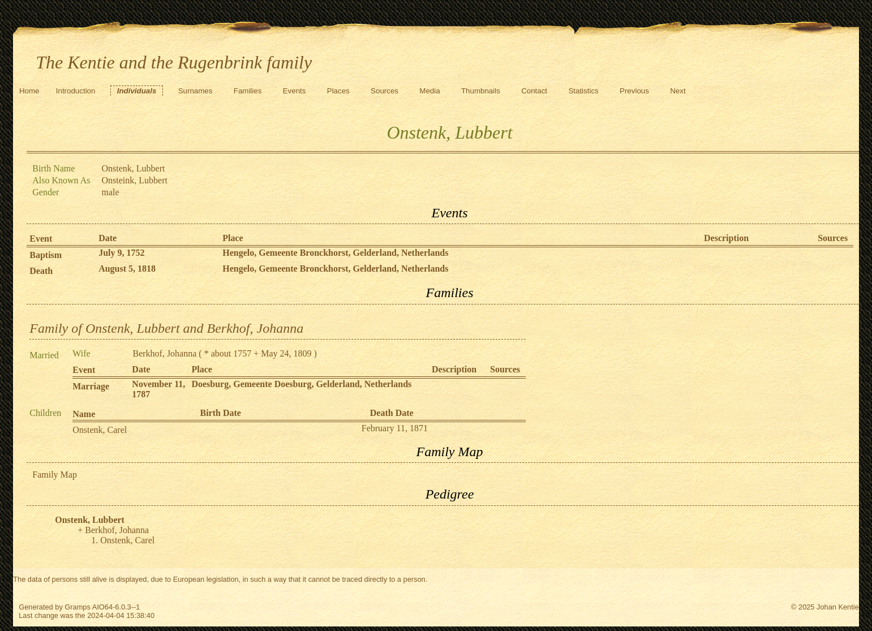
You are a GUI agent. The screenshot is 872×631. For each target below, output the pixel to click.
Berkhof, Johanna (164, 353)
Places (338, 91)
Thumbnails (480, 91)
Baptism (45, 255)
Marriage (90, 386)
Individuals (137, 91)
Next (677, 91)
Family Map (54, 474)
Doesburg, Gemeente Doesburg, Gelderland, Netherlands (301, 384)
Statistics (583, 91)
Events (294, 91)
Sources (384, 91)
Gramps (78, 607)
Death (41, 271)
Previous (634, 91)
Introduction (76, 91)
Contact (534, 91)
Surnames (195, 91)
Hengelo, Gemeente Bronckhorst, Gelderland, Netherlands (335, 252)
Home (29, 91)
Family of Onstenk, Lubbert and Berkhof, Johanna (166, 328)
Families (248, 91)
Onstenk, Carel (99, 430)
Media (429, 91)
